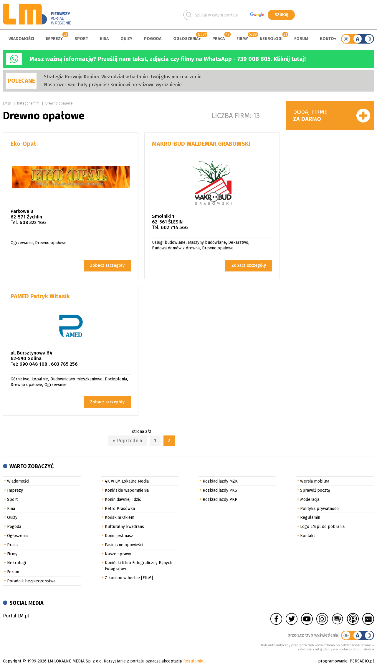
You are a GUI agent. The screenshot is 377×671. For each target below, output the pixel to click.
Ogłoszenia (186, 38)
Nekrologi (271, 38)
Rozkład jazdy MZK (220, 481)
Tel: (14, 222)
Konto (327, 38)
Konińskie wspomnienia (127, 490)
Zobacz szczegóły (107, 265)
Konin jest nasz (119, 535)
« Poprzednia (127, 440)
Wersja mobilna (314, 481)
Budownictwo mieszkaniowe (76, 379)
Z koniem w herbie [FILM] (129, 577)
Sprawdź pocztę (315, 490)
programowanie (333, 661)
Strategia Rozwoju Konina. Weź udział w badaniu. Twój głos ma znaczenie (122, 76)
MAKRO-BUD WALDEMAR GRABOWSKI (201, 143)
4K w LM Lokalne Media (127, 481)
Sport (81, 38)
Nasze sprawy (118, 553)
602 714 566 (174, 227)
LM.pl (7, 103)
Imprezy (54, 38)
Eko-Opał (23, 143)
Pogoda (152, 38)
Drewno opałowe (59, 103)
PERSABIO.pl (362, 661)
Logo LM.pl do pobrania (322, 526)
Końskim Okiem (119, 517)
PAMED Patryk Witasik (40, 296)
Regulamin (310, 517)
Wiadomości (21, 38)
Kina (104, 38)
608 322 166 (32, 222)
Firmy (242, 38)
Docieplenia (116, 379)
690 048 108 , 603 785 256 (48, 364)
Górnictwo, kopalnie (29, 379)
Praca (218, 38)
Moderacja (309, 499)
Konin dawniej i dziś (123, 499)
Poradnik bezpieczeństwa (31, 581)
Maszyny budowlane (207, 242)
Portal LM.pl (16, 616)
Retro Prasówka (120, 508)
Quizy (126, 38)
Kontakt (307, 535)
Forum (301, 38)
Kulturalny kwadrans (124, 526)
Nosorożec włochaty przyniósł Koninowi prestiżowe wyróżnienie (113, 84)
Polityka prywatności (319, 508)
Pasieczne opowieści (124, 544)
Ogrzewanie (22, 242)
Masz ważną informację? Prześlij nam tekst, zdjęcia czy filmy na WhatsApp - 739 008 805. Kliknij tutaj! (167, 58)
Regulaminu (194, 661)
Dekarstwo (238, 242)
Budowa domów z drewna (176, 248)
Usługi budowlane (169, 242)
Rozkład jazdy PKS (220, 490)
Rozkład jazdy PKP (220, 499)
